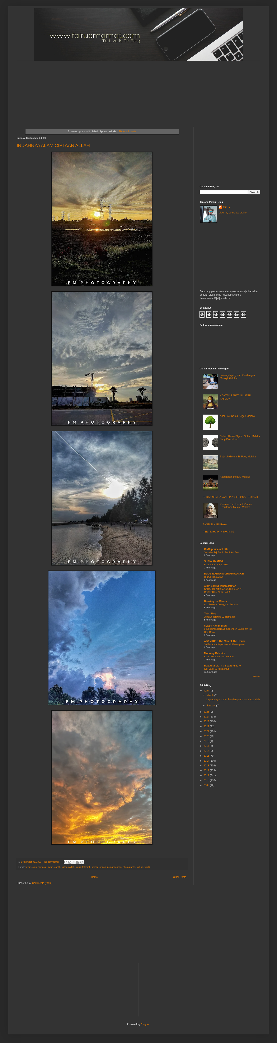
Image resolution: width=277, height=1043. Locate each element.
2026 (207, 690)
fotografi (86, 867)
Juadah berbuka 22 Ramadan (219, 616)
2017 (207, 745)
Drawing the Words (215, 601)
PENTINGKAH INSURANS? (218, 531)
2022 (207, 726)
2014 (207, 760)
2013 (207, 765)
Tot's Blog (210, 613)
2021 (207, 731)
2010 (207, 780)
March (210, 695)
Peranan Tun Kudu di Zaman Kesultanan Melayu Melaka (236, 506)
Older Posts (179, 877)
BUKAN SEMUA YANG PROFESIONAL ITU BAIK (230, 497)
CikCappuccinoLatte (216, 549)
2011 (207, 775)
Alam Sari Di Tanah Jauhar (220, 586)
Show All (256, 676)
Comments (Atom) (42, 883)
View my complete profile (233, 212)
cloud (78, 867)
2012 (207, 770)
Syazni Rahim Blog (215, 625)
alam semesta (39, 867)
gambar (95, 867)
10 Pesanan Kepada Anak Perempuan (224, 644)
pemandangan (114, 867)
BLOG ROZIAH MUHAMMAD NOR (224, 573)
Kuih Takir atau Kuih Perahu (219, 656)
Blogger (145, 1024)
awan (50, 867)
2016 (207, 750)
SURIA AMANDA (214, 561)
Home (94, 877)
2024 (207, 716)
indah (103, 867)
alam (28, 867)
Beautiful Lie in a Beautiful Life (222, 665)
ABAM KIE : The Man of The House (224, 641)
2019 (207, 741)
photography (129, 867)
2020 (207, 736)
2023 (207, 721)
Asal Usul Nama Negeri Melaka (237, 416)
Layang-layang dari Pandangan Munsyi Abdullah (237, 377)
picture (139, 867)
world (147, 867)
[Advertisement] (113, 90)
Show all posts (127, 131)
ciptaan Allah (67, 867)
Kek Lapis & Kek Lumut (216, 669)
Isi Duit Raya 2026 (214, 577)
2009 (207, 785)
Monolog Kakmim (214, 653)
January (211, 705)
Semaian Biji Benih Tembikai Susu (222, 552)
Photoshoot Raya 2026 (216, 564)
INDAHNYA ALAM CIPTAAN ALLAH (53, 145)
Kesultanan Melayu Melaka (235, 476)
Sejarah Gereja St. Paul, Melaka (238, 456)
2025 (207, 711)
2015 (207, 755)
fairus (226, 207)
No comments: (52, 861)
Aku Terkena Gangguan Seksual (221, 604)
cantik (57, 867)
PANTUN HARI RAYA (215, 524)
